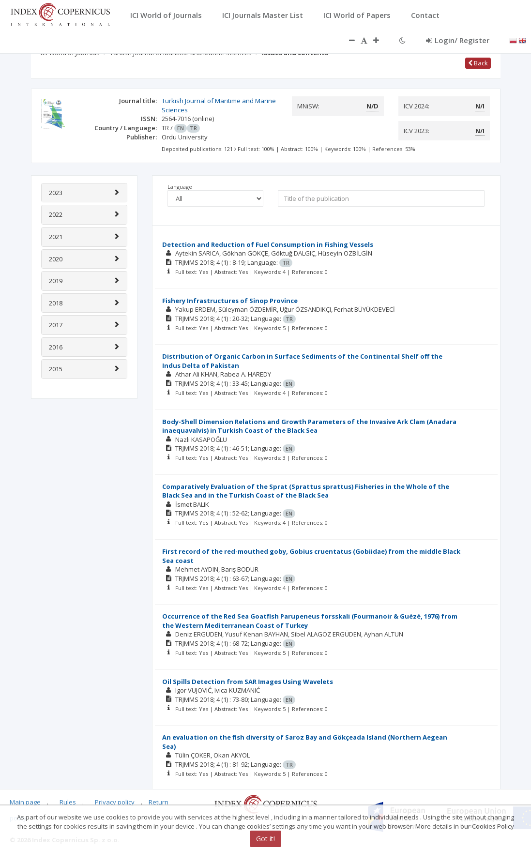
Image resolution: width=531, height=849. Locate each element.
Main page (25, 802)
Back (478, 63)
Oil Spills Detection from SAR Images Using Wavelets (247, 681)
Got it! (265, 838)
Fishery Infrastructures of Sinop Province (230, 300)
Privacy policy (115, 802)
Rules (68, 802)
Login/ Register (457, 40)
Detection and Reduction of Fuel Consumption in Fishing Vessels (267, 244)
